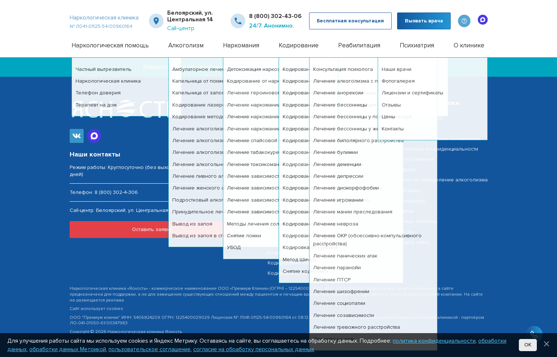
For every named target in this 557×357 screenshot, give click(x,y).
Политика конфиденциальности (439, 149)
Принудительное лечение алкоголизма (317, 201)
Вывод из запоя (288, 211)
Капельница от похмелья (298, 149)
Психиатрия (417, 45)
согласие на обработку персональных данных (253, 349)
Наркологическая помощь (110, 45)
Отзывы (410, 190)
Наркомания (241, 45)
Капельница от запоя (294, 159)
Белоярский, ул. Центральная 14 (190, 16)
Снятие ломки (285, 231)
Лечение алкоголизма (296, 139)
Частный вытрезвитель (296, 128)
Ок (527, 345)
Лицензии (413, 201)
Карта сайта (415, 242)
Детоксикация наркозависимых (306, 242)
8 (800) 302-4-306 (116, 192)
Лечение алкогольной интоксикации (313, 180)
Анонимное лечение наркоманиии (310, 221)
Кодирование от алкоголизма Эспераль (317, 273)
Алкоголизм (186, 45)
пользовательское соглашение (150, 349)
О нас (408, 231)
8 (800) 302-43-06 (275, 16)
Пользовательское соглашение (440, 139)
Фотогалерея (417, 159)
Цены (407, 211)
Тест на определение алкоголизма (444, 180)
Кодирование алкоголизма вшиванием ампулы (326, 263)
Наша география (422, 118)
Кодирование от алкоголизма (304, 252)
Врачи (408, 169)
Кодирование (299, 45)
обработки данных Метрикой (67, 349)
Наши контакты (419, 221)
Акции (408, 128)
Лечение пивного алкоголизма (307, 190)
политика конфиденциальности (434, 341)
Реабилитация (359, 45)
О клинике (469, 45)
